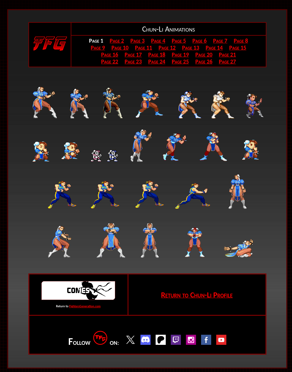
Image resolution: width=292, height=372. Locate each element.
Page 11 (143, 47)
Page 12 (167, 47)
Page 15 (237, 47)
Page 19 (180, 54)
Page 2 (117, 40)
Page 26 (203, 61)
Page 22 (109, 61)
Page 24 (156, 61)
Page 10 (119, 47)
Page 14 (214, 47)
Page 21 (227, 54)
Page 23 (133, 61)
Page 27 (227, 61)
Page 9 (98, 47)
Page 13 (190, 47)
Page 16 (109, 54)
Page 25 (180, 61)
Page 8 (241, 40)
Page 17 (133, 54)
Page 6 (200, 40)
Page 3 (137, 40)
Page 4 (158, 40)
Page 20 (203, 54)
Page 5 (179, 40)
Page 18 (156, 54)
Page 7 (220, 40)
